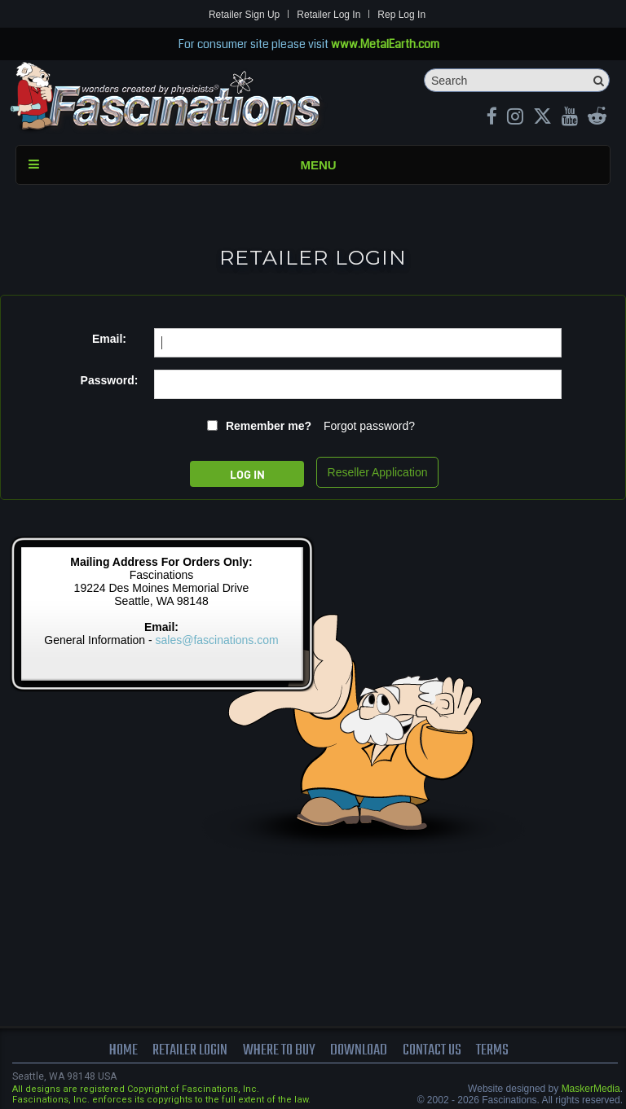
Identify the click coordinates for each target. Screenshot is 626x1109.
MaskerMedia (591, 1088)
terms (492, 1050)
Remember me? (268, 425)
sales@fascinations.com (217, 640)
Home (123, 1050)
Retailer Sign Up (244, 14)
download (358, 1050)
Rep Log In (401, 14)
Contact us (432, 1050)
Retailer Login (189, 1050)
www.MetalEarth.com (385, 44)
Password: (110, 380)
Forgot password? (369, 425)
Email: (109, 338)
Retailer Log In (328, 14)
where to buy (279, 1050)
